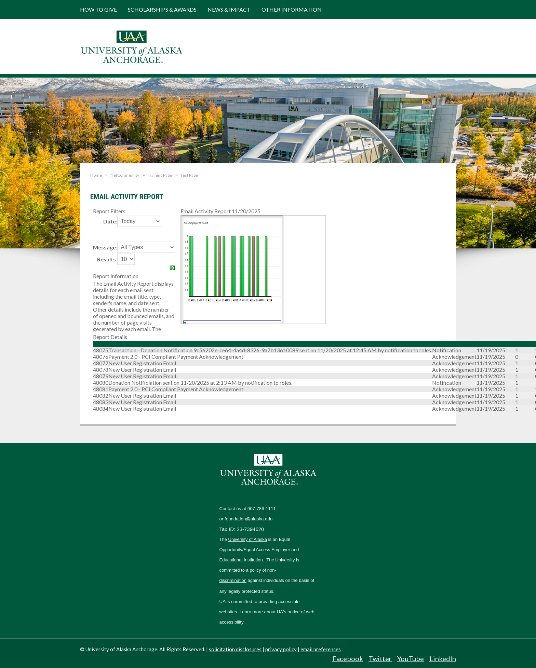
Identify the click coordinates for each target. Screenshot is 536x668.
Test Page (189, 175)
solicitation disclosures (235, 649)
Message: (105, 247)
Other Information (292, 9)
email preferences (320, 649)
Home (96, 175)
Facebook (347, 658)
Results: (107, 259)
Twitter (380, 658)
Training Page (160, 175)
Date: (110, 221)
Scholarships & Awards (162, 9)
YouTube (410, 658)
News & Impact (229, 9)
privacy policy (281, 649)
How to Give (98, 9)
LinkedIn (442, 658)
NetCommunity (124, 175)
